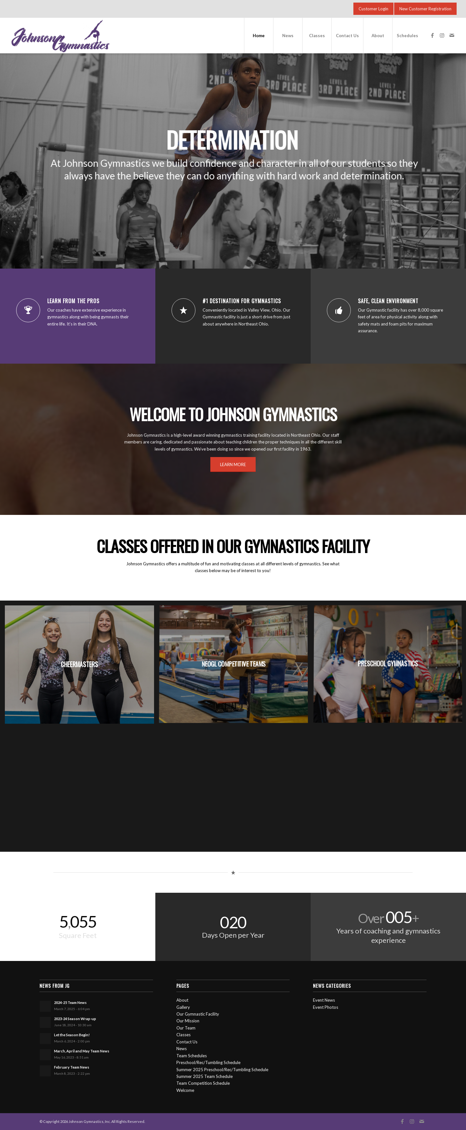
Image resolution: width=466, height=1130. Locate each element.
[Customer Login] (373, 9)
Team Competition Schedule (203, 1083)
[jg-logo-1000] (104, 35)
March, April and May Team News (81, 1051)
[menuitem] (258, 35)
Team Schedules (191, 1055)
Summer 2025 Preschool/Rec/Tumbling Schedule (222, 1069)
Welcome (185, 1090)
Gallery (183, 1007)
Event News (324, 1000)
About (182, 1000)
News (181, 1048)
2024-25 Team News (70, 1002)
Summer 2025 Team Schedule (204, 1076)
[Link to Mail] (452, 35)
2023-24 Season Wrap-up (75, 1019)
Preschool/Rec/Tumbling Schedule (208, 1062)
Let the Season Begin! (72, 1035)
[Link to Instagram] (442, 35)
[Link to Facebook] (432, 35)
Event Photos (325, 1007)
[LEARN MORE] (233, 464)
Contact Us (186, 1041)
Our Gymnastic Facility (197, 1014)
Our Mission (187, 1020)
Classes (183, 1034)
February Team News (71, 1067)
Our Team (185, 1027)
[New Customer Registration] (425, 9)
